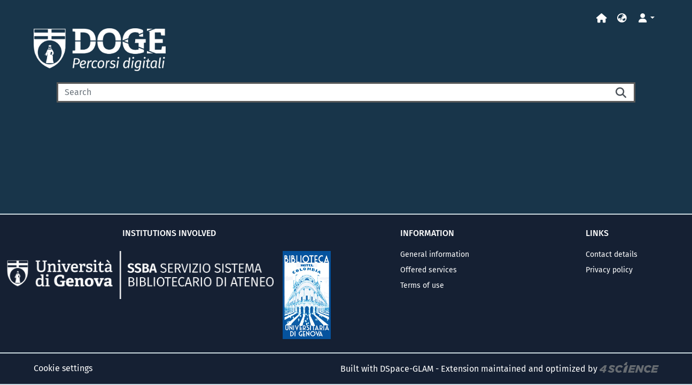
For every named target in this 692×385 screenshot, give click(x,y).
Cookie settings (63, 368)
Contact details (611, 254)
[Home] (602, 18)
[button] (622, 18)
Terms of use (422, 285)
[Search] (333, 92)
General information (434, 254)
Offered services (428, 269)
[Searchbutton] (621, 92)
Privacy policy (609, 269)
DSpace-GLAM (406, 369)
